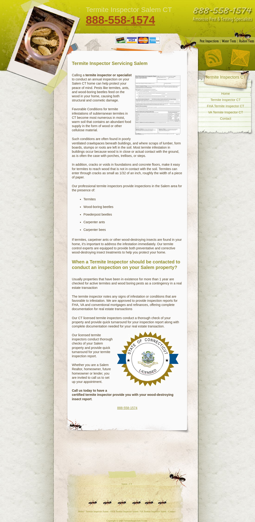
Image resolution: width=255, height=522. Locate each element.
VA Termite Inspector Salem (153, 511)
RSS (213, 58)
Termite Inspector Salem (97, 511)
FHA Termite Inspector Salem (124, 511)
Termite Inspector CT (225, 100)
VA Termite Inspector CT (225, 112)
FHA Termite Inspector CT (225, 106)
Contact (240, 58)
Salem (124, 484)
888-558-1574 (120, 20)
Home (225, 93)
